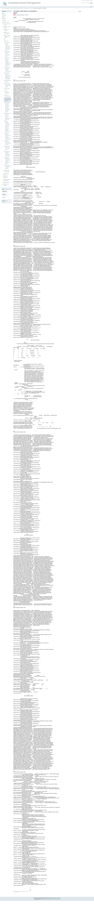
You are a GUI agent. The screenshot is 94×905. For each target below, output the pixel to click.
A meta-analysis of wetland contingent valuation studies (8, 69)
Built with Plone (47, 902)
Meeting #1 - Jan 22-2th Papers (7, 33)
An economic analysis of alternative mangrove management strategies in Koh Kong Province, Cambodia (8, 61)
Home (2, 8)
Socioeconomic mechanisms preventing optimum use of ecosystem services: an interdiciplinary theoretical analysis (7, 107)
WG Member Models (7, 30)
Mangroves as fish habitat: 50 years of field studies (7, 148)
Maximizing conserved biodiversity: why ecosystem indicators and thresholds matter (8, 136)
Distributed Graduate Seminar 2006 (7, 180)
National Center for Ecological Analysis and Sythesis (49, 899)
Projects (5, 20)
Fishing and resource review (7, 96)
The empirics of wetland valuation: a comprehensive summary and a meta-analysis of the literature (7, 46)
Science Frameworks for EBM (7, 24)
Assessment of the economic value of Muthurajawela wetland (7, 54)
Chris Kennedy (16, 891)
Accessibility (87, 0)
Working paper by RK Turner (8, 81)
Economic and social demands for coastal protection (7, 167)
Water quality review (7, 89)
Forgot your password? (4, 201)
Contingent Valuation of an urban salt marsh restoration (8, 142)
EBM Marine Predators (6, 177)
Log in (3, 189)
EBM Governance (7, 182)
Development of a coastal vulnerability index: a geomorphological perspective (8, 116)
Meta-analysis (7, 173)
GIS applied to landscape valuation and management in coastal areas (7, 153)
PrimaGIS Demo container (6, 185)
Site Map (83, 0)
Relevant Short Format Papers (7, 171)
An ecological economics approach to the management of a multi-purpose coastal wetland (8, 76)
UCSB (59, 899)
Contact (91, 0)
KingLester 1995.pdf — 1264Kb (22, 14)
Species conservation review (7, 92)
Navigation (4, 11)
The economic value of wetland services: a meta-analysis (8, 85)
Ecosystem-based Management (21, 3)
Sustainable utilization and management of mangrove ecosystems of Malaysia (7, 160)
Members (5, 15)
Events (5, 18)
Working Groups (6, 8)
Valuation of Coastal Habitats (14, 8)
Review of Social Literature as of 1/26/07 (26, 8)
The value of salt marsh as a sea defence (8, 99)
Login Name (4, 191)
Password (4, 194)
